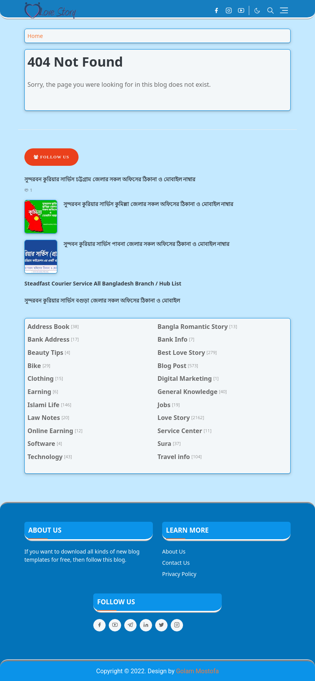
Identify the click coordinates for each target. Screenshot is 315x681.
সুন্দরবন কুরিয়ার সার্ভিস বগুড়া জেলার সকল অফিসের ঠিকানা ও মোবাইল (102, 300)
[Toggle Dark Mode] (257, 10)
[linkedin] (146, 625)
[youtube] (241, 10)
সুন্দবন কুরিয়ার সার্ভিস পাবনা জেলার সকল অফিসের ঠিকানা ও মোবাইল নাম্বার (146, 244)
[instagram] (229, 10)
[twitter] (161, 625)
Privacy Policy (179, 574)
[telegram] (130, 625)
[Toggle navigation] (284, 10)
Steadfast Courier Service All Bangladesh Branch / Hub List (102, 283)
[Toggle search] (270, 10)
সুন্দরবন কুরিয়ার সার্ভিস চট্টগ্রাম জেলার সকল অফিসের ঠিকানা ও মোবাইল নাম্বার (109, 179)
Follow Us (51, 157)
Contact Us (176, 562)
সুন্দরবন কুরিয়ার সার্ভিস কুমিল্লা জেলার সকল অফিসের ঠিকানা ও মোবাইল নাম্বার (148, 204)
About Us (173, 551)
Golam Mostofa (197, 671)
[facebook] (216, 10)
